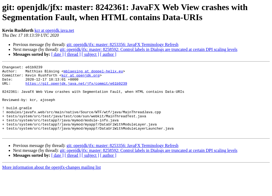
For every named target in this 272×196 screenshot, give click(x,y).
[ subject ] (90, 54)
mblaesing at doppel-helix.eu (93, 72)
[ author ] (108, 54)
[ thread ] (73, 54)
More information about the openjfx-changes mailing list (51, 181)
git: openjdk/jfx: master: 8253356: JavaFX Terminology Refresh (122, 44)
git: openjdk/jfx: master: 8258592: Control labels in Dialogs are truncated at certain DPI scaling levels (148, 49)
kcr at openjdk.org (80, 77)
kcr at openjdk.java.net (54, 30)
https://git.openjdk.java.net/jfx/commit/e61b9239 (76, 87)
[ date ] (57, 54)
